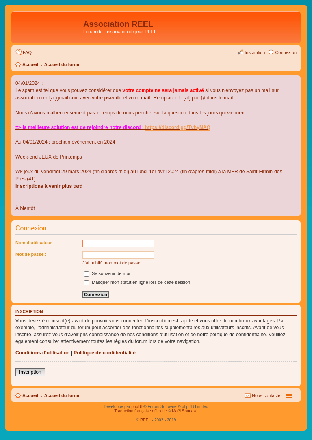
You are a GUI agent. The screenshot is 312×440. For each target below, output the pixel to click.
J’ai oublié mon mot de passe (111, 262)
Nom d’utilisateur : (35, 242)
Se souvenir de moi (107, 273)
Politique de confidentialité (105, 353)
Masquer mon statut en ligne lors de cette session (137, 282)
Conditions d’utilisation (42, 353)
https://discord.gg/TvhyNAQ (177, 127)
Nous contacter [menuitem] (267, 395)
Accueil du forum (62, 64)
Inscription (30, 372)
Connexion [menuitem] (286, 52)
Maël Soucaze (184, 411)
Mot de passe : (30, 254)
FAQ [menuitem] (27, 52)
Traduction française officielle (140, 411)
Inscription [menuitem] (255, 52)
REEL (145, 420)
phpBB (137, 406)
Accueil (30, 64)
